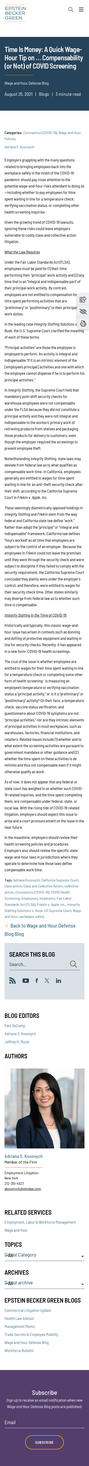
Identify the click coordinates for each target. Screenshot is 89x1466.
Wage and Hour (16, 1230)
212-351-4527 (14, 1183)
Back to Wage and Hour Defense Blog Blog (40, 929)
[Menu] (81, 10)
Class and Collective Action (43, 886)
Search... (18, 964)
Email (10, 1422)
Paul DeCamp (15, 1025)
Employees (29, 898)
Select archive (19, 1282)
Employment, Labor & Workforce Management (40, 1222)
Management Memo (20, 1326)
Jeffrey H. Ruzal (17, 1041)
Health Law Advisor (19, 1318)
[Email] (45, 1423)
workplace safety (31, 916)
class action (13, 886)
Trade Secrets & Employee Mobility (31, 1334)
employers (47, 898)
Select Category (20, 1254)
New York (11, 1178)
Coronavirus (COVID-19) (40, 132)
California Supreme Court (59, 880)
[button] (83, 299)
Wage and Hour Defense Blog (27, 1342)
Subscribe (44, 1442)
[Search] (70, 9)
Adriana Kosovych (26, 880)
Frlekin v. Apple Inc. (51, 904)
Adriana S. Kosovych (19, 146)
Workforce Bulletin (19, 1350)
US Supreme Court (57, 910)
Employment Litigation (21, 1172)
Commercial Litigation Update (28, 1310)
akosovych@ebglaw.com (23, 1188)
